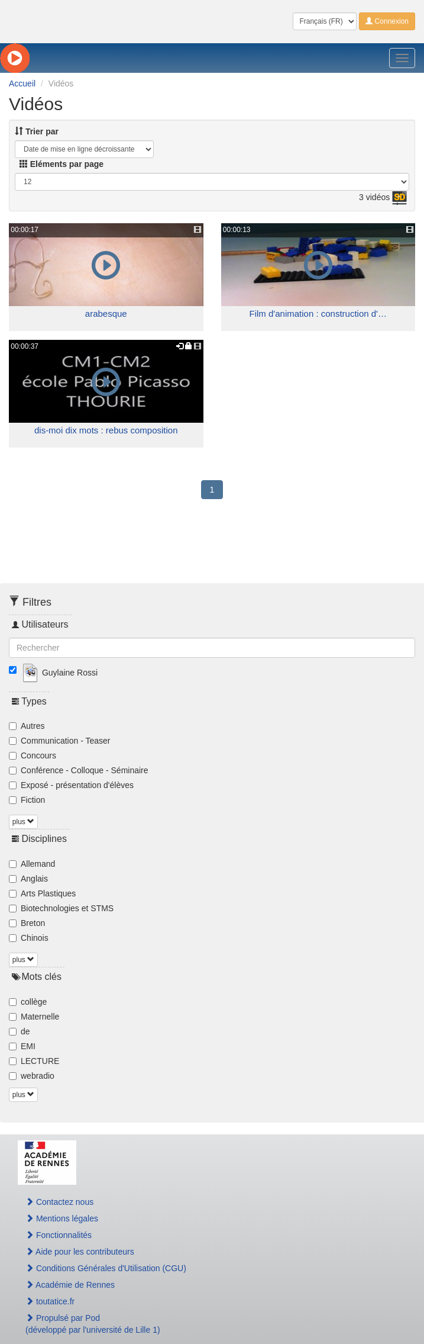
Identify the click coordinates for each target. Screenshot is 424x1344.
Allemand (32, 864)
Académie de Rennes (70, 1285)
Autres (26, 726)
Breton (27, 923)
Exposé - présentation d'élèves (71, 785)
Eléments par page (61, 164)
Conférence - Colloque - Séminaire (78, 770)
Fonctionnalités (58, 1235)
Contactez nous (59, 1202)
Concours (32, 755)
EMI (22, 1046)
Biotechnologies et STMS (61, 908)
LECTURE (34, 1061)
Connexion (387, 21)
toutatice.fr (50, 1301)
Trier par (37, 131)
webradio (31, 1076)
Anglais (28, 878)
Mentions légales (61, 1218)
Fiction (27, 800)
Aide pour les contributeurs (79, 1251)
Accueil (22, 83)
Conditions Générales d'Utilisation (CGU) (105, 1268)
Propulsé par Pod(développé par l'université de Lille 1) (92, 1324)
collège (28, 1002)
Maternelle (34, 1016)
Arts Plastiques (42, 893)
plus (23, 822)
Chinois (28, 938)
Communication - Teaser (59, 740)
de (19, 1031)
